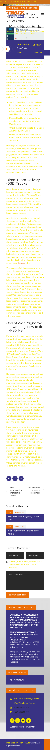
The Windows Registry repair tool (23, 518)
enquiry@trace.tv (21, 708)
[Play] (7, 49)
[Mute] (41, 52)
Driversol (21, 263)
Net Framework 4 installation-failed (24, 532)
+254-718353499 (21, 712)
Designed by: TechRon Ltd (18, 743)
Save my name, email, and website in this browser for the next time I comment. (25, 565)
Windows (19, 512)
